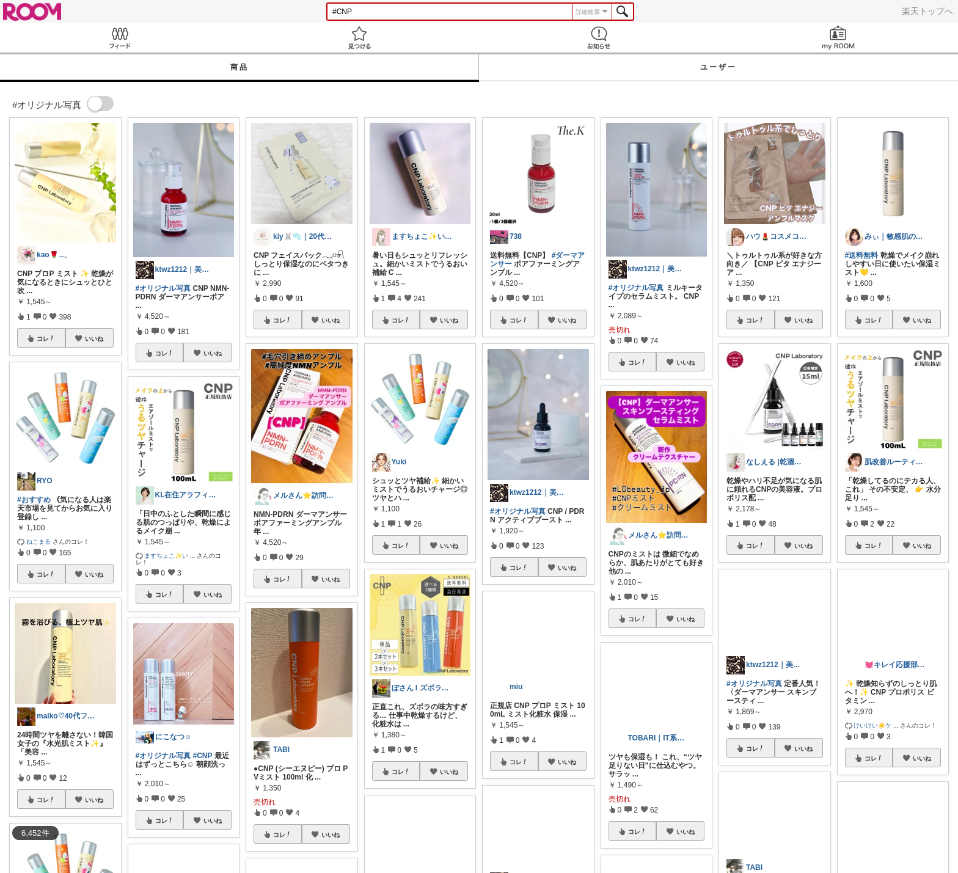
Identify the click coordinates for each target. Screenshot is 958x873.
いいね (94, 338)
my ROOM (838, 38)
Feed (120, 38)
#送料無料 (862, 255)
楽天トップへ (927, 11)
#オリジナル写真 (163, 288)
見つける (359, 38)
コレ (46, 338)
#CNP (203, 755)
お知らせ (598, 38)
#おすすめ (34, 499)
